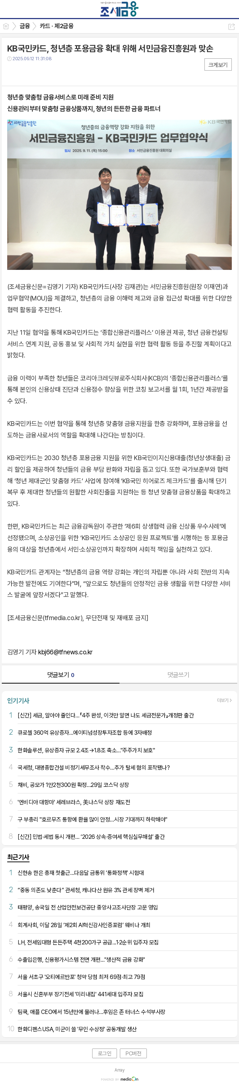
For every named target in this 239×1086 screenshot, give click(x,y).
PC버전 (133, 1053)
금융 (25, 26)
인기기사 (18, 700)
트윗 (28, 73)
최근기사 (18, 857)
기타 (56, 73)
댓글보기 (61, 674)
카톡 (42, 73)
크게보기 (218, 65)
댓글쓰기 (178, 674)
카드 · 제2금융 (56, 26)
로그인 (105, 1053)
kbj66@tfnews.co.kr (65, 652)
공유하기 (231, 26)
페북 (13, 73)
